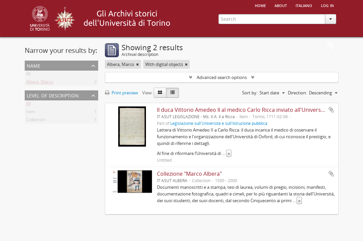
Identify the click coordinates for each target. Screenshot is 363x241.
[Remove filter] (137, 64)
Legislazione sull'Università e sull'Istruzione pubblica (218, 123)
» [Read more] (229, 153)
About (281, 5)
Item (30, 113)
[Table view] (172, 93)
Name (33, 65)
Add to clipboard (331, 109)
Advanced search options (222, 77)
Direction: (297, 93)
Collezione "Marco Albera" (189, 173)
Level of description (53, 94)
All (28, 75)
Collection (36, 121)
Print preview (121, 93)
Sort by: (249, 93)
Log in (327, 5)
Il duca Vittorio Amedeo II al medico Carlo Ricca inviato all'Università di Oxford (254, 109)
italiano (304, 5)
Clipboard (330, 45)
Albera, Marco (39, 83)
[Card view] (160, 93)
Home (260, 5)
